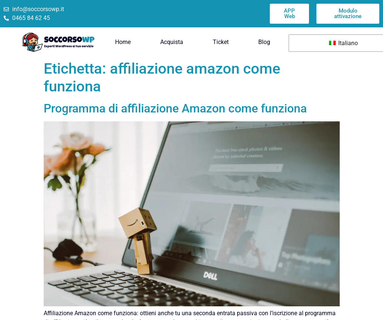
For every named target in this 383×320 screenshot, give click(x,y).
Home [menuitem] (123, 42)
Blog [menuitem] (264, 42)
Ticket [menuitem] (221, 42)
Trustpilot (190, 13)
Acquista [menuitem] (171, 42)
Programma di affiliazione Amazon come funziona (175, 108)
